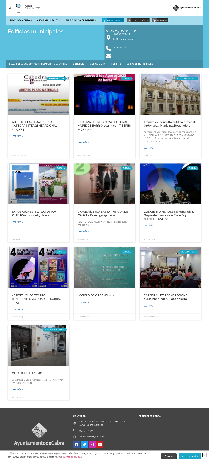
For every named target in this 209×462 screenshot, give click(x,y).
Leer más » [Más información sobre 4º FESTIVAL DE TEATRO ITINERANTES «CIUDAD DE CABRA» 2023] (17, 309)
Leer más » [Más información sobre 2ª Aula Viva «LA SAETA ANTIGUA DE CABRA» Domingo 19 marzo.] (83, 231)
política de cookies (72, 457)
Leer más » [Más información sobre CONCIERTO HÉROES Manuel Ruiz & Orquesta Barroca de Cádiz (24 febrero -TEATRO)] (149, 225)
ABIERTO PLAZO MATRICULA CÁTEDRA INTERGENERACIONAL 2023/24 (34, 125)
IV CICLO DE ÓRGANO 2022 (97, 295)
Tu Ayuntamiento (21, 20)
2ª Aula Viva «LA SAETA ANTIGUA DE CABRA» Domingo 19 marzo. (103, 213)
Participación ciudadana (81, 20)
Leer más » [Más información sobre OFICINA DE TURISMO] (17, 389)
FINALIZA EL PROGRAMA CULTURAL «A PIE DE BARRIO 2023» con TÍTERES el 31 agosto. (104, 125)
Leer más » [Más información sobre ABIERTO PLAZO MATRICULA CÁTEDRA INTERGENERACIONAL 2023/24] (17, 136)
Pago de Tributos (115, 20)
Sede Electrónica (140, 20)
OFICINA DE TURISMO (27, 373)
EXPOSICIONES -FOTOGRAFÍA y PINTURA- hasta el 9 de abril (34, 213)
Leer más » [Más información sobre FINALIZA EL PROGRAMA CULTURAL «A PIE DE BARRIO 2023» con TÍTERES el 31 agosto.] (83, 142)
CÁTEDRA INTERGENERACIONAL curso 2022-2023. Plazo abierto (166, 297)
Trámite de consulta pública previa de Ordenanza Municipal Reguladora (170, 123)
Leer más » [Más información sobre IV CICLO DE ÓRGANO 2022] (83, 302)
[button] (10, 7)
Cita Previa (162, 20)
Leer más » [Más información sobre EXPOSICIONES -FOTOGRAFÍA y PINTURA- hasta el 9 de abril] (17, 222)
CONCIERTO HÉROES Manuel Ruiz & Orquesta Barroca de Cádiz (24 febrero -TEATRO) (169, 215)
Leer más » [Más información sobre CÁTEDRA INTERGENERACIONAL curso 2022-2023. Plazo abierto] (149, 305)
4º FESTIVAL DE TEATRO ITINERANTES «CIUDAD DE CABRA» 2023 (37, 299)
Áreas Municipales (49, 20)
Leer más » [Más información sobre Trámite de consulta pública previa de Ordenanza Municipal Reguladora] (149, 148)
